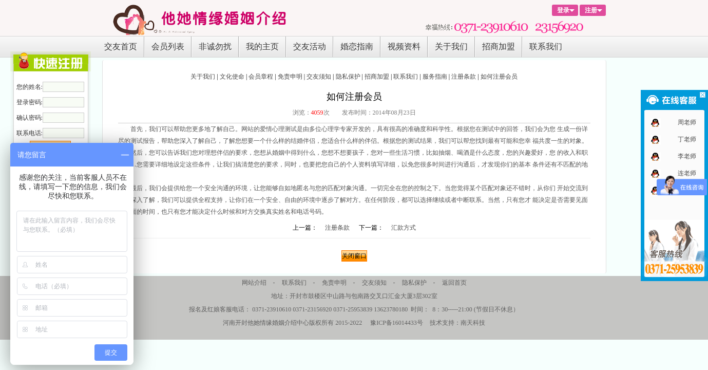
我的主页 (262, 46)
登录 (563, 10)
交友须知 (319, 76)
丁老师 (687, 139)
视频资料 (404, 46)
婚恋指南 (356, 46)
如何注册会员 (499, 76)
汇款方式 (403, 227)
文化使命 (232, 76)
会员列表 (167, 46)
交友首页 (120, 46)
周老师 (687, 122)
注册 (591, 10)
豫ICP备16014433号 (396, 322)
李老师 (687, 156)
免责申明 (290, 76)
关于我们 (451, 46)
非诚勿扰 (215, 46)
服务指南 (435, 76)
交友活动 (309, 46)
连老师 (687, 173)
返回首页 (454, 282)
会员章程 (260, 76)
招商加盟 (498, 46)
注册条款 (463, 76)
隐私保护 (348, 76)
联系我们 (545, 46)
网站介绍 (254, 282)
